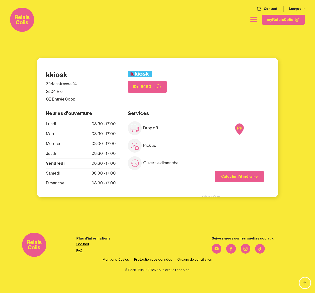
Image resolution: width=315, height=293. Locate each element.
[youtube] (216, 249)
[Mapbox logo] (211, 197)
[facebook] (231, 249)
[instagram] (245, 249)
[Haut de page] (305, 283)
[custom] (260, 249)
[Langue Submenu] (303, 8)
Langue (295, 8)
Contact (271, 8)
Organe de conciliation (194, 259)
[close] (254, 19)
